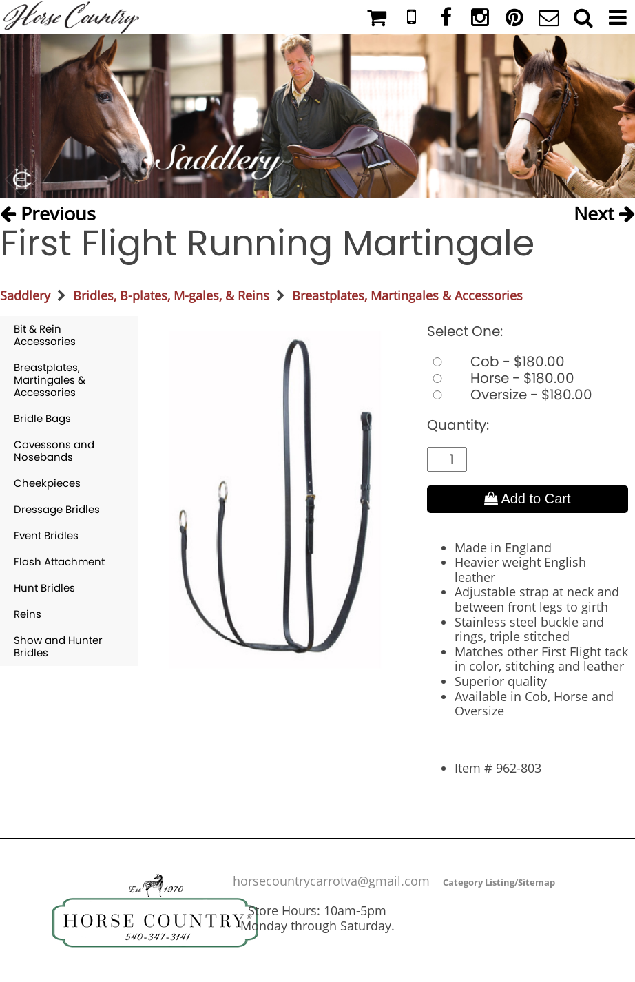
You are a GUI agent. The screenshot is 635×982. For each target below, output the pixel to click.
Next (604, 212)
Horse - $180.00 (500, 378)
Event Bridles (46, 535)
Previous (48, 212)
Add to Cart (527, 498)
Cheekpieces (47, 483)
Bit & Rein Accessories (45, 335)
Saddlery (25, 295)
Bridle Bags (42, 418)
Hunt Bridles (44, 588)
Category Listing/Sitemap (499, 882)
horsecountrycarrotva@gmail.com (331, 881)
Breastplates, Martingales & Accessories (407, 295)
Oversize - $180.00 (509, 394)
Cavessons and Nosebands (54, 450)
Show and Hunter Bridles (58, 646)
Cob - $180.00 (496, 361)
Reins (27, 614)
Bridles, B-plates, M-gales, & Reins (171, 295)
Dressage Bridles (57, 509)
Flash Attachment (59, 561)
